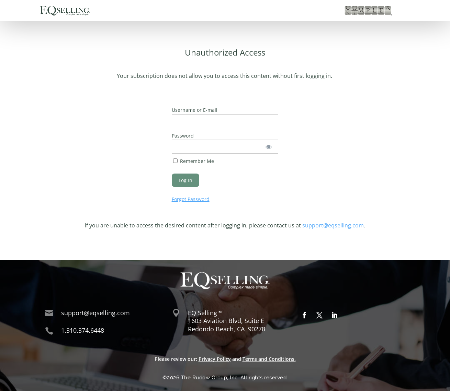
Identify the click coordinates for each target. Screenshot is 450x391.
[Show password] (268, 147)
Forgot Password (191, 199)
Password (183, 135)
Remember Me (193, 161)
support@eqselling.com (333, 225)
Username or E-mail (194, 110)
